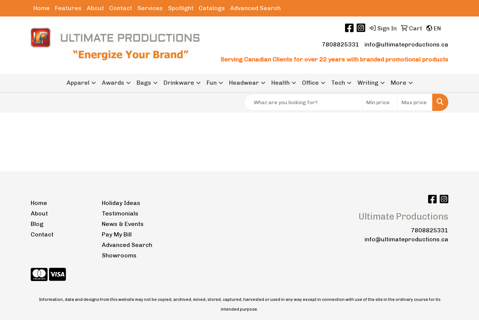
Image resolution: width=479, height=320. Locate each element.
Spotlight (180, 8)
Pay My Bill (117, 234)
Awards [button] (113, 82)
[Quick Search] (303, 102)
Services (150, 8)
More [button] (398, 82)
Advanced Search (255, 8)
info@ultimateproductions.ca (406, 44)
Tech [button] (338, 82)
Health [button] (280, 82)
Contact (120, 8)
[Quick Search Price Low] (379, 102)
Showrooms (119, 255)
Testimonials (120, 213)
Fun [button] (212, 82)
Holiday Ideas (121, 202)
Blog (37, 223)
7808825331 (340, 44)
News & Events (123, 223)
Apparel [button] (78, 82)
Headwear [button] (244, 82)
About (95, 8)
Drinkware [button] (179, 82)
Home (41, 8)
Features (68, 8)
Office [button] (310, 82)
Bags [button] (144, 82)
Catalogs (212, 8)
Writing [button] (367, 82)
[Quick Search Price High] (415, 102)
